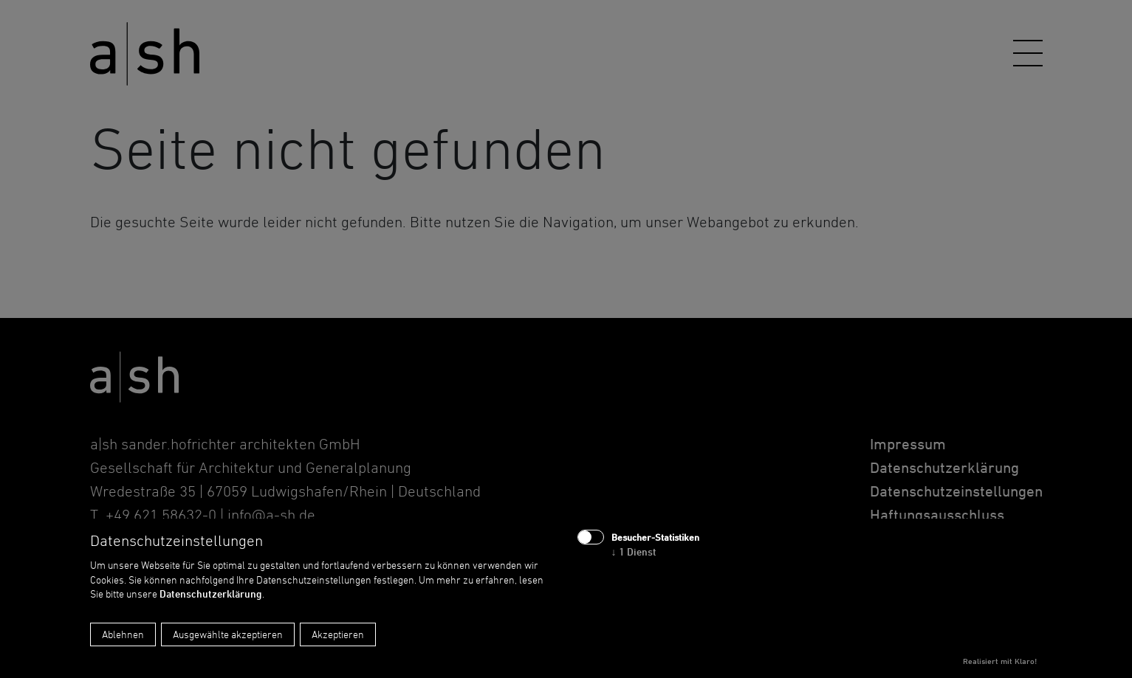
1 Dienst (633, 551)
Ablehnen (123, 634)
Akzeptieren (338, 634)
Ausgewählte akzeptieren (228, 634)
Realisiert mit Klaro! (1000, 661)
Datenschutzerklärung (210, 593)
